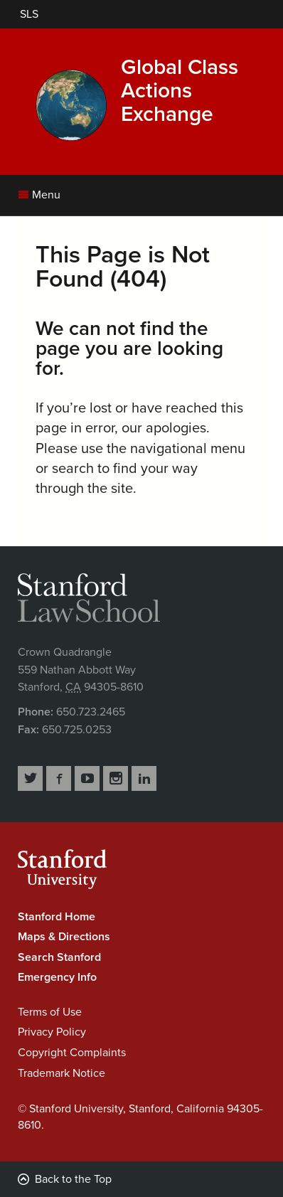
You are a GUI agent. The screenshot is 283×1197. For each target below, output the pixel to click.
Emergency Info (57, 977)
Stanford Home (56, 917)
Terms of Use (50, 1012)
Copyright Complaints (72, 1053)
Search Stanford (59, 957)
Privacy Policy (52, 1032)
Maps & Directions (64, 937)
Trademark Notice (61, 1073)
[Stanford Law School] (29, 14)
